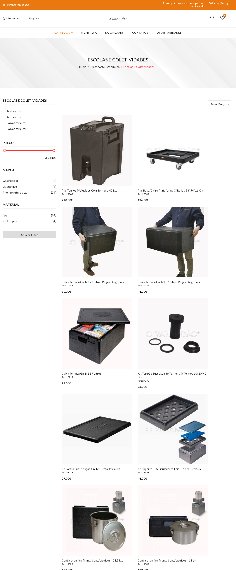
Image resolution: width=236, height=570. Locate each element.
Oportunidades (169, 38)
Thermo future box (29, 198)
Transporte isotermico (105, 72)
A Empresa (89, 38)
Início (82, 72)
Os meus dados (110, 490)
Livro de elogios (71, 518)
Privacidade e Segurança (76, 507)
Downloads (114, 38)
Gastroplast (29, 187)
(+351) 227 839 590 (22, 487)
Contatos (140, 38)
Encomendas (108, 496)
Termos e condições (74, 501)
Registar (34, 21)
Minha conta (12, 21)
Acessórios (13, 117)
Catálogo (63, 38)
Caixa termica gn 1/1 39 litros (147, 259)
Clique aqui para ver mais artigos (147, 439)
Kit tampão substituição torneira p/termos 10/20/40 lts (206, 261)
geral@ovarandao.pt (16, 5)
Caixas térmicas (16, 128)
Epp (29, 221)
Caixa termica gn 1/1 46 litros (147, 416)
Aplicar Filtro (29, 240)
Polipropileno (29, 227)
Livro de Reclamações (75, 512)
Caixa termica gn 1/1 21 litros (206, 416)
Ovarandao (29, 192)
